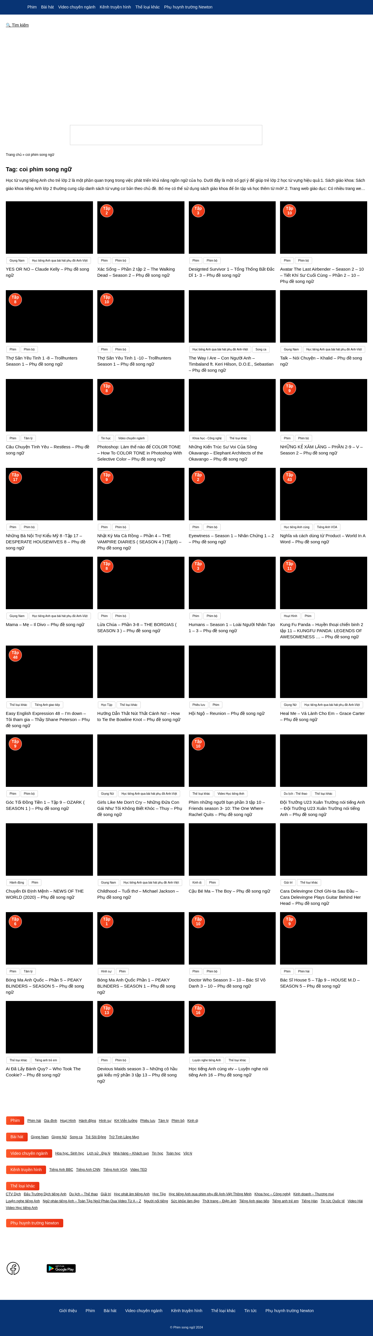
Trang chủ (14, 155)
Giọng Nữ (59, 1137)
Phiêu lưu (147, 1121)
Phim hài (34, 1121)
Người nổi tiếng (156, 1201)
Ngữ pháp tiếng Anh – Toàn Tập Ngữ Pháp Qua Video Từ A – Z (92, 1201)
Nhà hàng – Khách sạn (131, 1153)
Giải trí (106, 1194)
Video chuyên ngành (77, 7)
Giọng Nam (40, 1137)
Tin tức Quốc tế (333, 1201)
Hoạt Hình (68, 1121)
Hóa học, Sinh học (69, 1153)
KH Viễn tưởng (125, 1121)
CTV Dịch (13, 1194)
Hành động (87, 1121)
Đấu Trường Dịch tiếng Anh (45, 1194)
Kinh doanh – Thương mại (313, 1194)
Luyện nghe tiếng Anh (23, 1201)
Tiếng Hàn (310, 1201)
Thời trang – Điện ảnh (219, 1201)
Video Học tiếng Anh (22, 1208)
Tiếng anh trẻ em (285, 1201)
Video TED (138, 1170)
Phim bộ (178, 1121)
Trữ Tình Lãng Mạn (124, 1137)
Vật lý (187, 1153)
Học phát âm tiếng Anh (131, 1194)
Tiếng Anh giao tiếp (254, 1201)
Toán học (173, 1153)
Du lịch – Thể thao (83, 1194)
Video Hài (355, 1201)
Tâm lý (163, 1121)
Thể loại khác (147, 7)
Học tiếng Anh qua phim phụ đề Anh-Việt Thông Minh (210, 1194)
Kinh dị (192, 1121)
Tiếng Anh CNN (88, 1170)
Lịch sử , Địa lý (98, 1153)
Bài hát (47, 7)
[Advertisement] (186, 77)
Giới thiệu (68, 1310)
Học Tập (159, 1194)
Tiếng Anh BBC (61, 1170)
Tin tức (250, 1310)
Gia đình (50, 1121)
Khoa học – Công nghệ (272, 1194)
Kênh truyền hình (115, 7)
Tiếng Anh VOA (115, 1170)
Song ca (76, 1137)
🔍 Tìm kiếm (17, 25)
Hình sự (105, 1121)
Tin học (157, 1153)
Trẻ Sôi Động (95, 1137)
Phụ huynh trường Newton (188, 7)
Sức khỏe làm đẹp (185, 1201)
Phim (32, 7)
